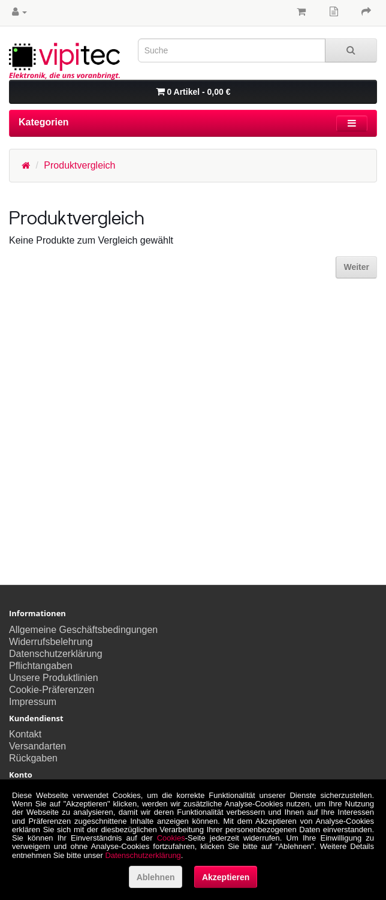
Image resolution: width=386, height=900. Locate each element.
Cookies (171, 837)
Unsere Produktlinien (53, 678)
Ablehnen (156, 877)
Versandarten (37, 746)
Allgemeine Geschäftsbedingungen (83, 630)
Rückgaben (33, 758)
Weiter (356, 267)
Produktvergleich (79, 165)
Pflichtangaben (41, 666)
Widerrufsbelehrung (51, 642)
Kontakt (25, 734)
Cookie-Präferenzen (51, 690)
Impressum (32, 702)
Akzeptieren (225, 877)
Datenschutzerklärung (55, 654)
